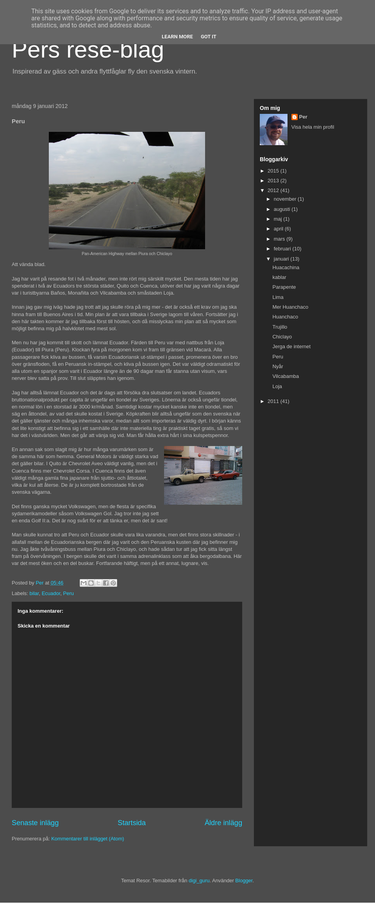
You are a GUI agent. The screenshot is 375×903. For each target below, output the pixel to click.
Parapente (284, 287)
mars (280, 239)
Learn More (177, 37)
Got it (208, 37)
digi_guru (199, 880)
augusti (283, 209)
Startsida (132, 823)
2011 (274, 401)
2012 (274, 190)
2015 (274, 171)
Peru (68, 593)
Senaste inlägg (35, 823)
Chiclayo (282, 337)
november (286, 199)
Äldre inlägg (223, 823)
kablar (279, 277)
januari (282, 259)
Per (303, 117)
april (279, 229)
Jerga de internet (291, 346)
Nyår (277, 366)
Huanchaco (285, 317)
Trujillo (279, 327)
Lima (277, 297)
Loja (277, 386)
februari (283, 249)
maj (279, 219)
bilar (34, 593)
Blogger (243, 880)
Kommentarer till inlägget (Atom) (87, 839)
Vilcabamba (285, 376)
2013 (274, 180)
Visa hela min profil (312, 127)
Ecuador (51, 593)
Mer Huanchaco (290, 307)
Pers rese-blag (88, 49)
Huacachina (285, 267)
